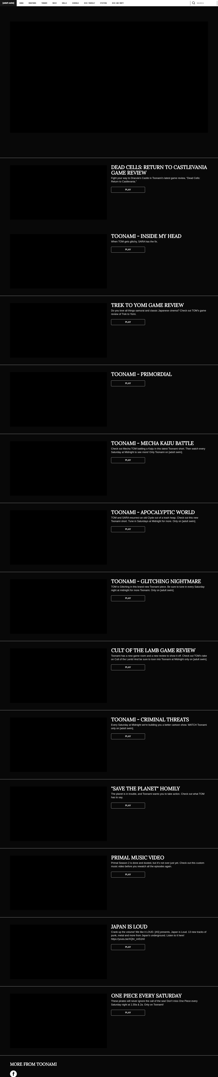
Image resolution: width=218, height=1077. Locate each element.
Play (128, 190)
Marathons (32, 3)
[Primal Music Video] (58, 883)
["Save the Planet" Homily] (58, 814)
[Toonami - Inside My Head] (58, 261)
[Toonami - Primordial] (58, 399)
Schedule (75, 3)
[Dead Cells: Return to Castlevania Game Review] (58, 192)
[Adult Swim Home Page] (8, 3)
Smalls (64, 3)
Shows (21, 3)
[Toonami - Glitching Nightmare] (58, 606)
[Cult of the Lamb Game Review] (58, 675)
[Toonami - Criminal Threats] (58, 745)
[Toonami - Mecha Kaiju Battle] (58, 468)
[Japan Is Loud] (58, 952)
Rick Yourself (89, 3)
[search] (213, 3)
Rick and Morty (118, 3)
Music (55, 3)
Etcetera (103, 3)
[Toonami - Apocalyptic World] (58, 537)
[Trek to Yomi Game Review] (58, 330)
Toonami (44, 3)
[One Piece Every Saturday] (58, 1021)
